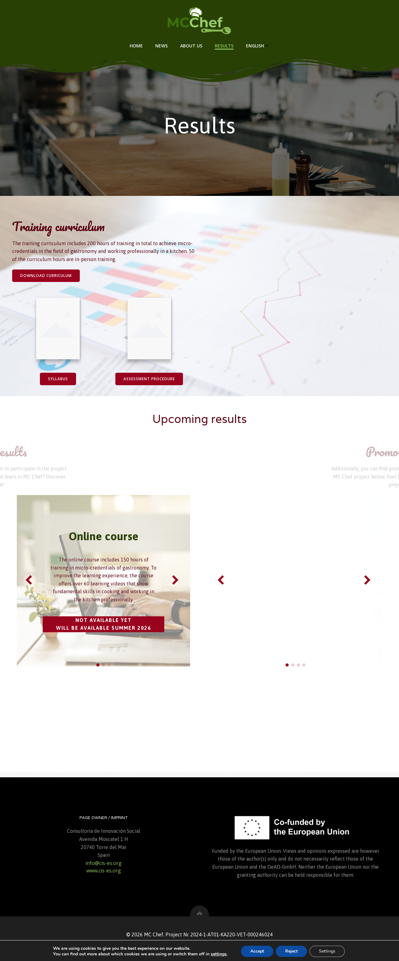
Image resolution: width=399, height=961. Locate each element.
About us (191, 46)
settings (219, 954)
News (161, 46)
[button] (97, 665)
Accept (257, 951)
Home (136, 46)
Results (224, 46)
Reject (291, 951)
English (258, 46)
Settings (327, 951)
